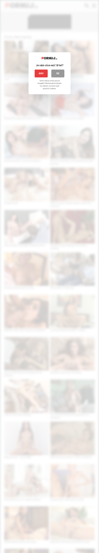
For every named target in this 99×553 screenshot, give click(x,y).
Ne (57, 73)
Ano (41, 73)
